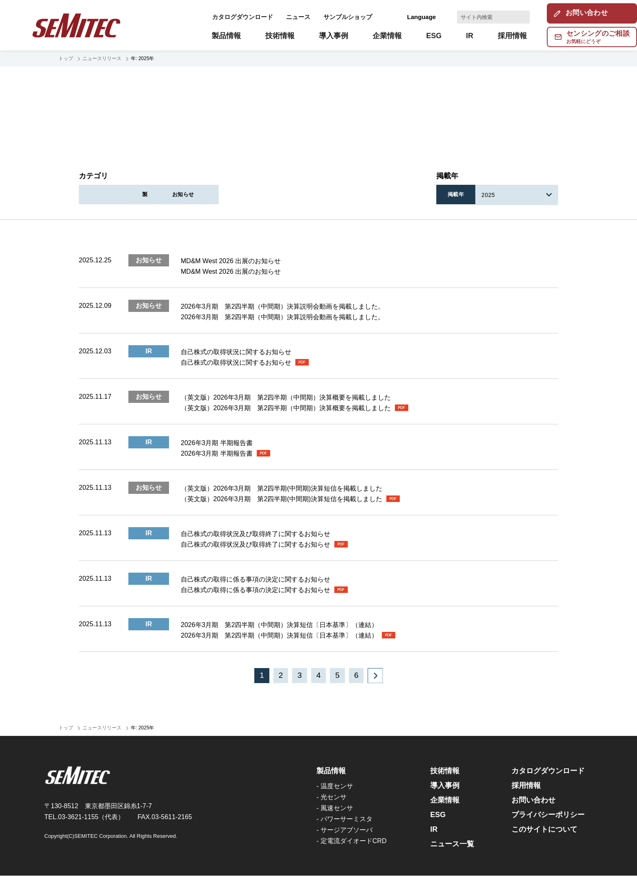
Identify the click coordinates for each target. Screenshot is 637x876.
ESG (438, 815)
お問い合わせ (533, 800)
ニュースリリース (101, 58)
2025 (489, 195)
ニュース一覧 (452, 844)
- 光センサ (331, 797)
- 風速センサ (334, 808)
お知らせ (359, 195)
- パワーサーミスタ (344, 819)
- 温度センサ (334, 786)
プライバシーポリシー (548, 815)
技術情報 (444, 771)
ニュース (298, 16)
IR (196, 195)
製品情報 (278, 195)
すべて (115, 195)
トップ (65, 58)
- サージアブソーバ (344, 830)
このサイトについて (544, 830)
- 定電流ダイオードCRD (351, 841)
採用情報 (526, 786)
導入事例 (444, 786)
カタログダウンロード (242, 16)
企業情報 (444, 800)
